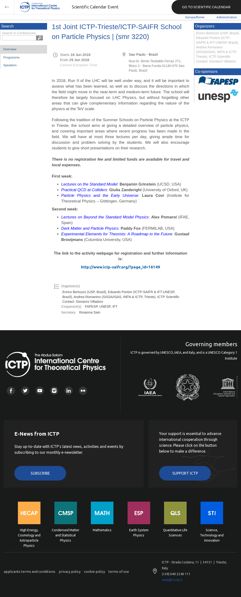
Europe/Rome (195, 17)
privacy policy (69, 572)
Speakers (9, 65)
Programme (11, 57)
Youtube (40, 391)
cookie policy (94, 572)
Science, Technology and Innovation (212, 535)
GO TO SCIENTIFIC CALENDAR (206, 7)
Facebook (11, 391)
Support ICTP (185, 473)
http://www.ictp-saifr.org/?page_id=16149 (120, 267)
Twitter (25, 391)
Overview (9, 49)
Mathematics (102, 530)
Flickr (83, 391)
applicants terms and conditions (29, 572)
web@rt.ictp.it (172, 580)
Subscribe (40, 473)
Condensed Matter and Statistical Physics (65, 535)
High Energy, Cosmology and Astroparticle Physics (29, 535)
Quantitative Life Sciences (175, 532)
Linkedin (68, 391)
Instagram (54, 391)
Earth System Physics (139, 532)
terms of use (118, 572)
